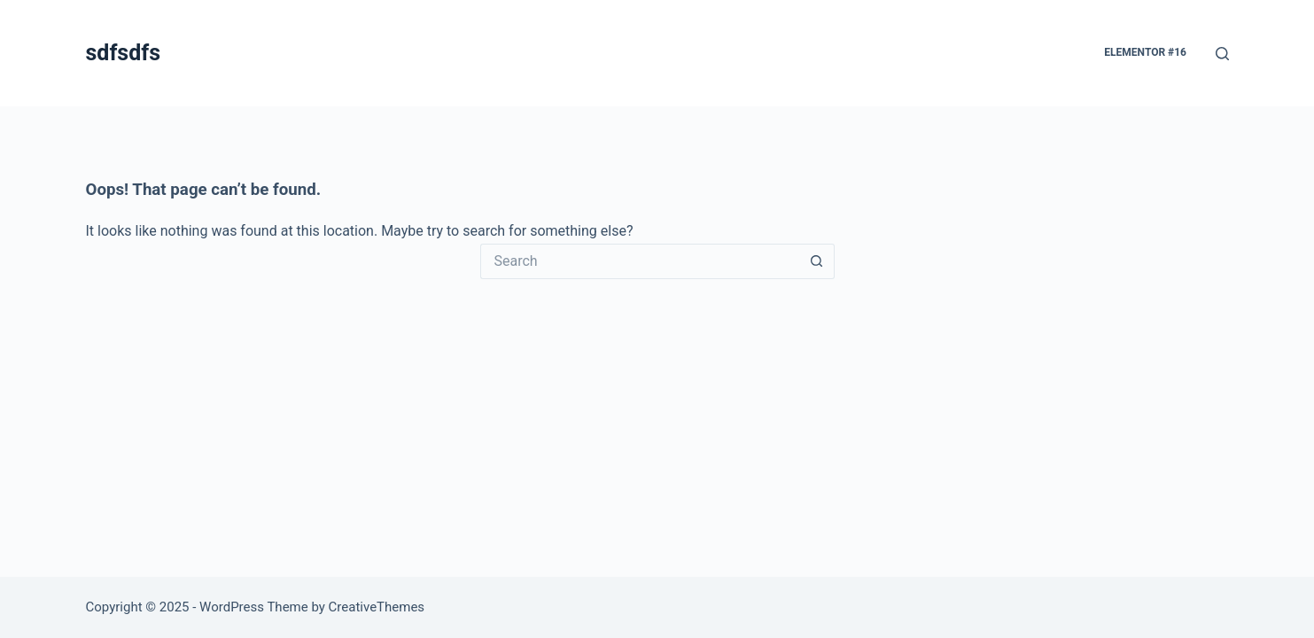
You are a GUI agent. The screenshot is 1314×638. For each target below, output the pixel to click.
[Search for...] (639, 261)
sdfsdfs (123, 53)
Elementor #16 (1145, 52)
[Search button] (817, 261)
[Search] (1222, 53)
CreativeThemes (377, 607)
